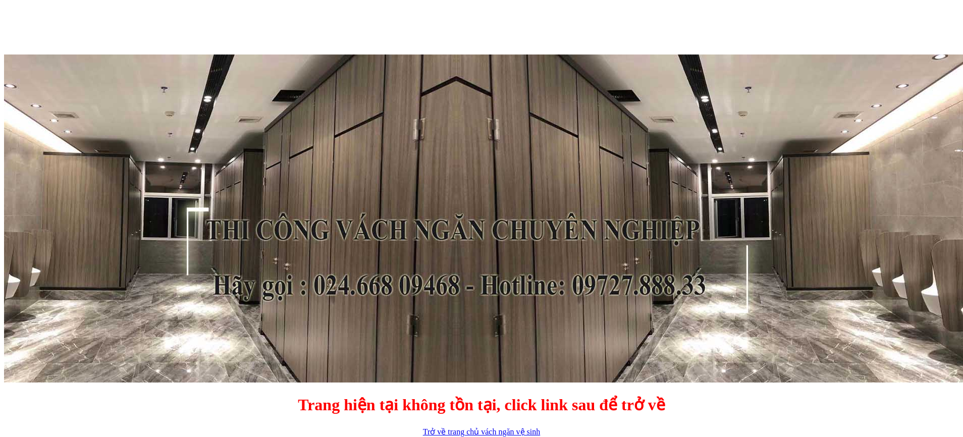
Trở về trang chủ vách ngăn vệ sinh (482, 431)
